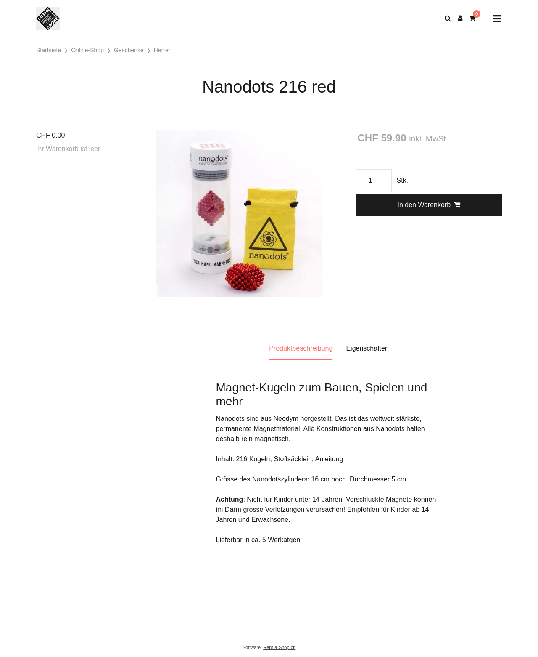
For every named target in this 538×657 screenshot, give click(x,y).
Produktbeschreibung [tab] (300, 348)
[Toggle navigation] (497, 18)
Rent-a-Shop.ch (279, 647)
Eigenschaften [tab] (367, 348)
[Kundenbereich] (460, 18)
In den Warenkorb (428, 204)
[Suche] (447, 18)
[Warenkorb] (472, 18)
